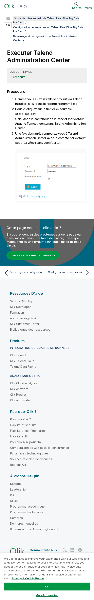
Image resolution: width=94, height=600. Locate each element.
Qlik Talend (18, 355)
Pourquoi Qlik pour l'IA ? (26, 442)
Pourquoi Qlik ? (20, 419)
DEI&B (14, 500)
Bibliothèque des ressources (30, 329)
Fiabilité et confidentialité (27, 430)
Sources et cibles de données (31, 459)
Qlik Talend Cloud (22, 360)
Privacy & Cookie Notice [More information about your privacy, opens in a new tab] (28, 578)
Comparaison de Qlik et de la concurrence (39, 447)
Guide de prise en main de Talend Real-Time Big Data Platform (46, 20)
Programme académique (27, 506)
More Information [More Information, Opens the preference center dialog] (47, 595)
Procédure (18, 77)
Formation (17, 312)
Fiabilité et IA (19, 436)
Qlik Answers (19, 388)
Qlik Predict (18, 394)
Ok (47, 586)
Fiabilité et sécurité (23, 424)
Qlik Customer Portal (24, 323)
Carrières (16, 517)
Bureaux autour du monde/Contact (34, 529)
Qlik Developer (20, 306)
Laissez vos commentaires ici (33, 255)
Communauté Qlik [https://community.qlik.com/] (43, 550)
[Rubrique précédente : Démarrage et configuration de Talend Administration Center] (24, 272)
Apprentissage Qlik (23, 318)
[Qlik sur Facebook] (80, 549)
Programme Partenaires (26, 512)
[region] (47, 576)
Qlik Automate (20, 400)
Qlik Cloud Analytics (23, 383)
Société (15, 483)
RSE (12, 495)
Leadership (18, 489)
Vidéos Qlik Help (21, 301)
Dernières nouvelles (24, 523)
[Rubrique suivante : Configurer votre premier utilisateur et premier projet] (69, 272)
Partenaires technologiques (29, 453)
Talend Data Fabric (23, 366)
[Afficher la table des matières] (8, 18)
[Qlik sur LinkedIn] (72, 549)
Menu (88, 7)
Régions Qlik (18, 464)
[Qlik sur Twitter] (65, 549)
